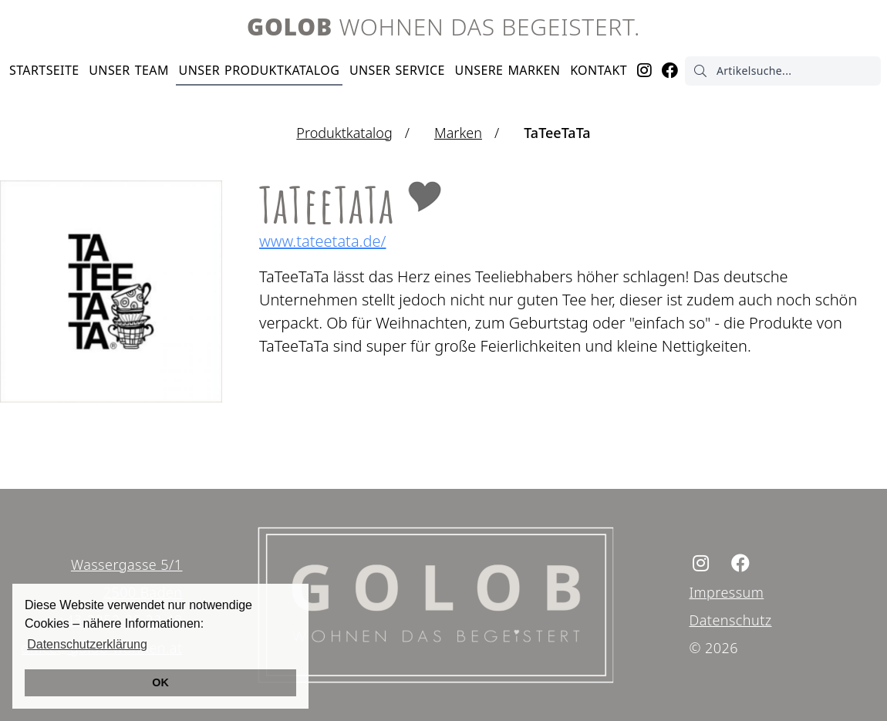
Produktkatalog (259, 70)
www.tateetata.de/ (322, 241)
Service (397, 70)
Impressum (727, 592)
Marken (508, 70)
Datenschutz (731, 620)
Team (129, 70)
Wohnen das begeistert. (443, 26)
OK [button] (160, 682)
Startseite (44, 70)
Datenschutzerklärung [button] (87, 644)
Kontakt (598, 70)
